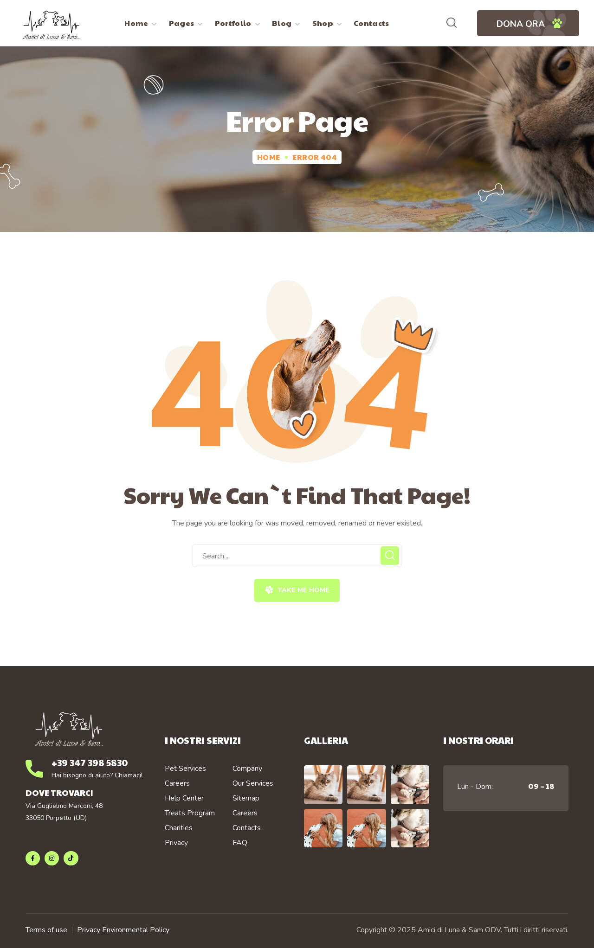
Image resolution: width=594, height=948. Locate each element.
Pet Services (185, 768)
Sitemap (245, 798)
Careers (177, 783)
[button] (451, 23)
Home (268, 157)
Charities (179, 828)
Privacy (176, 843)
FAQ (239, 843)
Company (247, 768)
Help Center (184, 798)
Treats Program (190, 813)
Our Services (252, 783)
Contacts (246, 828)
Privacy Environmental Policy (123, 930)
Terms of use (46, 930)
